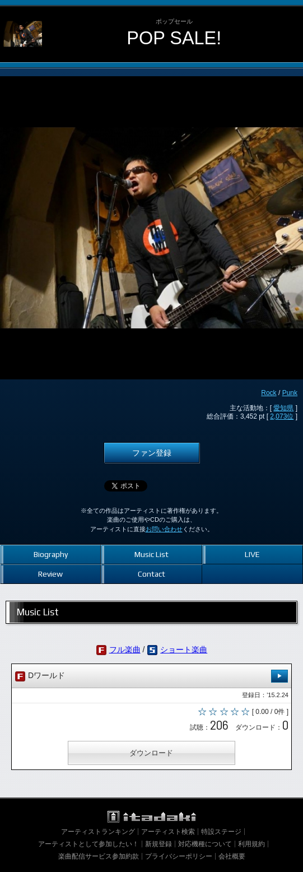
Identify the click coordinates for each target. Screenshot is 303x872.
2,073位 (281, 416)
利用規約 (251, 844)
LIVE (252, 554)
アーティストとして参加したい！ (88, 844)
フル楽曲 (125, 649)
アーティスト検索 (168, 832)
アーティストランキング (98, 832)
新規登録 (158, 844)
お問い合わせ (164, 529)
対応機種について (205, 844)
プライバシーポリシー (178, 856)
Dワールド (151, 676)
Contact (151, 573)
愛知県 (283, 408)
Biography (51, 554)
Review (50, 573)
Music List (151, 554)
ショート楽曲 (183, 649)
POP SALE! (174, 38)
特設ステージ (221, 832)
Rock (268, 393)
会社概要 (231, 856)
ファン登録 (151, 452)
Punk (289, 393)
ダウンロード (151, 753)
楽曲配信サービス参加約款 (98, 856)
